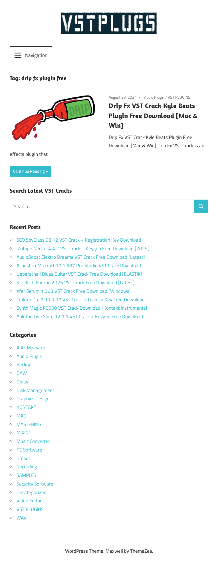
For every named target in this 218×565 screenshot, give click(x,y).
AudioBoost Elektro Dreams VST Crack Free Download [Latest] (81, 257)
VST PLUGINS (179, 97)
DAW (22, 373)
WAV (22, 518)
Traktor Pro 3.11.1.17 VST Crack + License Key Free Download (81, 299)
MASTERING (29, 424)
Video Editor (29, 500)
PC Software (29, 449)
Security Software (35, 484)
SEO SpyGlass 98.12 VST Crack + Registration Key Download (79, 240)
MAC (21, 415)
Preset (23, 458)
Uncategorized (32, 492)
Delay (22, 381)
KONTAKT (26, 407)
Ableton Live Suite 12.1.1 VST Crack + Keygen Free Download (80, 316)
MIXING (24, 432)
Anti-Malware (31, 347)
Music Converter (33, 441)
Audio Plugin (154, 97)
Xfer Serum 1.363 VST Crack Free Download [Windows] (74, 291)
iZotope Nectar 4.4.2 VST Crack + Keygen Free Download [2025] (83, 248)
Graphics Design (33, 398)
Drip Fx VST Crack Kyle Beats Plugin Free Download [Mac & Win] (153, 115)
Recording (27, 466)
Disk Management (35, 390)
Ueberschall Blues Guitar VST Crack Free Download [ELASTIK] (79, 274)
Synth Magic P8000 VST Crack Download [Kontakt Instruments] (82, 308)
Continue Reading (29, 171)
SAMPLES (26, 475)
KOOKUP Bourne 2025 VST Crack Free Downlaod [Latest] (76, 282)
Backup (24, 364)
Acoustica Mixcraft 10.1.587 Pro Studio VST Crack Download (79, 265)
